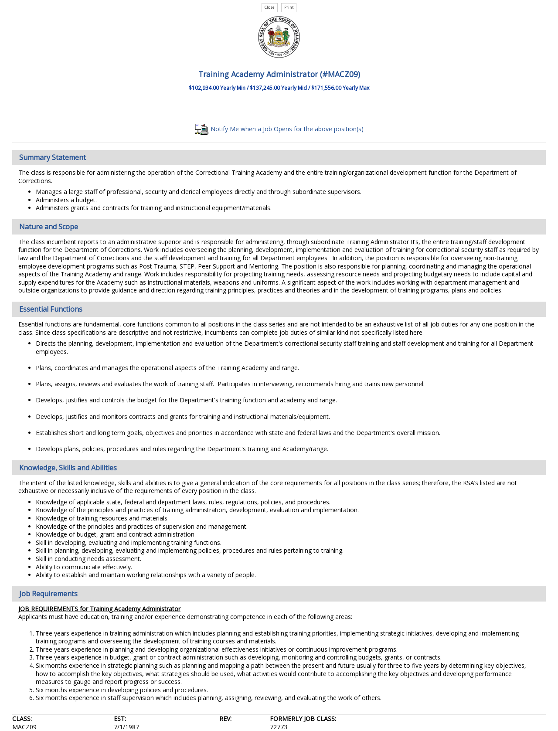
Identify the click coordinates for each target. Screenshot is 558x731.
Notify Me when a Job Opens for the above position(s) (279, 129)
